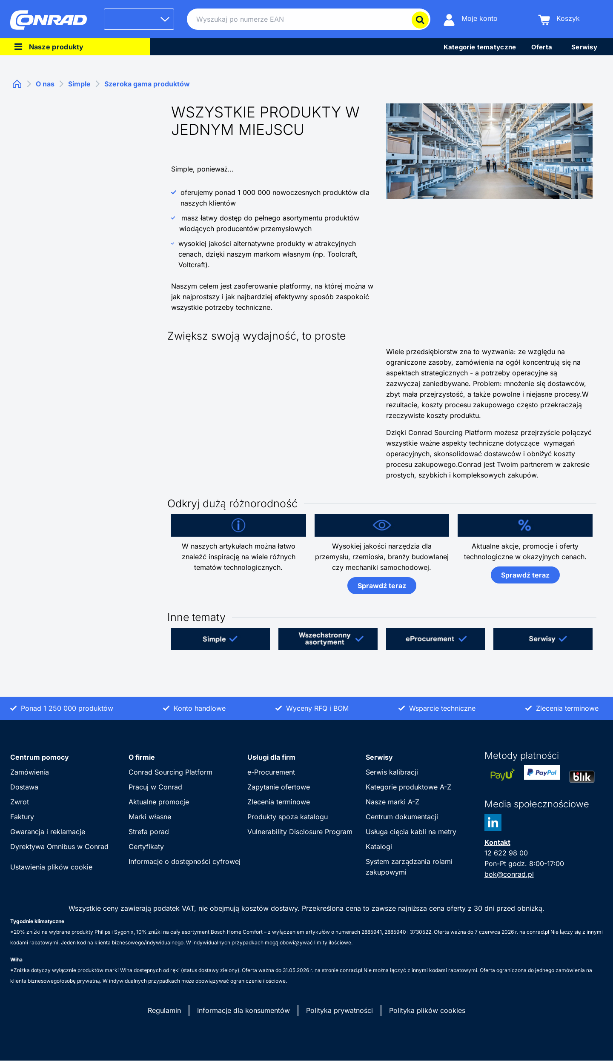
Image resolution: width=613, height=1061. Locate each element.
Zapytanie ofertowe (278, 787)
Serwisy (379, 757)
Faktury (22, 816)
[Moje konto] (470, 19)
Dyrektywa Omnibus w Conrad (59, 846)
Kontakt (497, 842)
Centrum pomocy (39, 757)
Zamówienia (29, 772)
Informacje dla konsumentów (243, 1010)
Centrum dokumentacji (402, 816)
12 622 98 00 (506, 853)
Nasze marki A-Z (392, 802)
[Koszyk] (559, 19)
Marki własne (150, 816)
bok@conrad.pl (509, 874)
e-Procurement (271, 772)
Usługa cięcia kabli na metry (411, 831)
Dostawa (24, 787)
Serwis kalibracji (392, 772)
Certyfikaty (146, 846)
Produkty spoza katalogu (287, 816)
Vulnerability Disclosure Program (299, 831)
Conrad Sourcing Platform (170, 772)
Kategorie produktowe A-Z (408, 787)
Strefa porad (149, 831)
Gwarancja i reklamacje (47, 831)
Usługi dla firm (271, 757)
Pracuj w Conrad (155, 787)
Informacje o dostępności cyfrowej (185, 861)
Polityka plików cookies (427, 1010)
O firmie (142, 757)
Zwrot (19, 802)
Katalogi (379, 846)
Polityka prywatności (339, 1010)
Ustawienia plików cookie (51, 867)
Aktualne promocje (159, 802)
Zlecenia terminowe (278, 802)
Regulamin (164, 1010)
